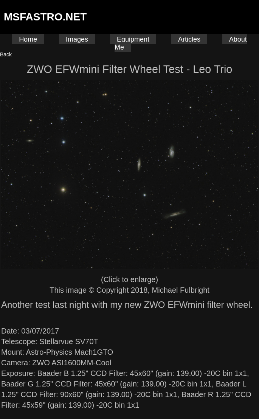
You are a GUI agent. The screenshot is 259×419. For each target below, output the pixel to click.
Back (6, 54)
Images (77, 39)
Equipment (133, 39)
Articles (189, 39)
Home (28, 39)
